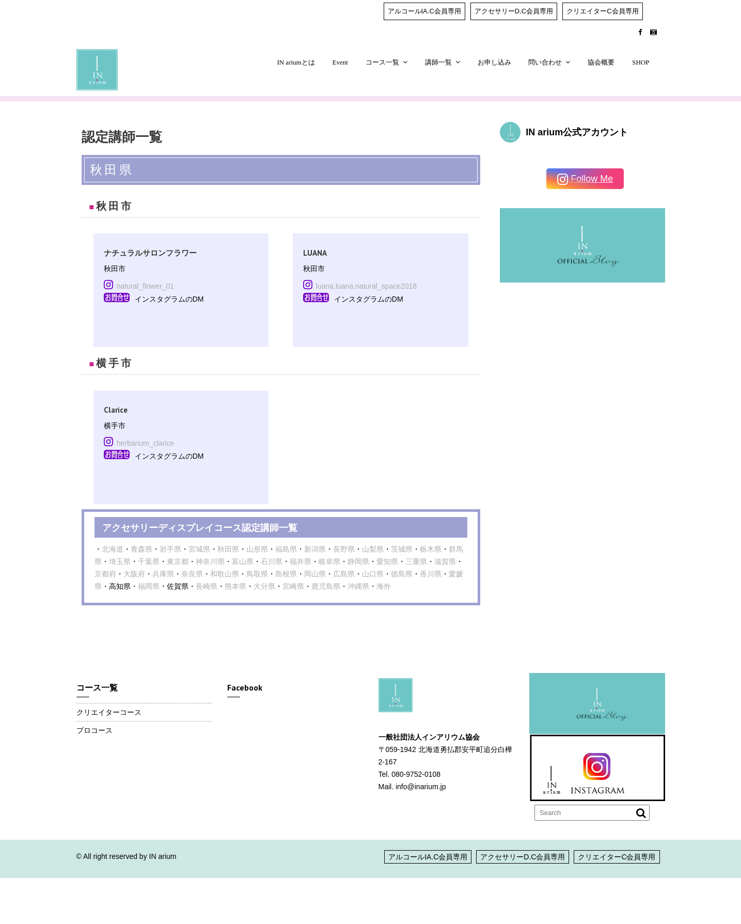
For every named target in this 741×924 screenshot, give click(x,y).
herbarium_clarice (145, 443)
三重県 (416, 561)
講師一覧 (438, 62)
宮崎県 (293, 586)
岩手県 (170, 549)
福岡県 (149, 586)
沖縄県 (358, 586)
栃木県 (431, 549)
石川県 (271, 561)
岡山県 (315, 574)
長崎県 (206, 586)
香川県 (431, 574)
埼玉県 (120, 561)
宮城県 (199, 549)
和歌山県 (224, 574)
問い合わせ (545, 62)
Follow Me (585, 179)
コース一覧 (382, 62)
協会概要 (601, 62)
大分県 (264, 586)
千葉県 (149, 561)
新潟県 (315, 549)
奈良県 (192, 574)
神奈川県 (210, 561)
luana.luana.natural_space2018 (366, 286)
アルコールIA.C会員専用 (424, 11)
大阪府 (134, 574)
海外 (383, 586)
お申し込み (494, 62)
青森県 (141, 549)
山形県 (257, 549)
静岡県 (358, 561)
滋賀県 (445, 561)
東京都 (177, 561)
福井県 (300, 561)
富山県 (243, 561)
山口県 (373, 574)
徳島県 (402, 574)
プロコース (94, 730)
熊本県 (235, 586)
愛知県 (387, 561)
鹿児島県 (325, 586)
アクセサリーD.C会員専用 (514, 11)
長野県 (344, 549)
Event (340, 62)
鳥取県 (257, 574)
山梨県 (373, 549)
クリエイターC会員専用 (602, 11)
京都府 (105, 574)
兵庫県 (163, 574)
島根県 (286, 574)
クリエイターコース (108, 712)
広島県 (344, 574)
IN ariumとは (295, 62)
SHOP (640, 62)
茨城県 (402, 549)
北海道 (112, 549)
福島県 (286, 549)
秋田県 (228, 549)
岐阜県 (329, 561)
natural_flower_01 (145, 286)
